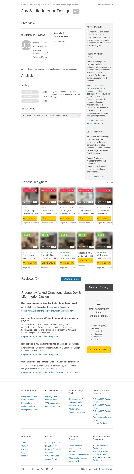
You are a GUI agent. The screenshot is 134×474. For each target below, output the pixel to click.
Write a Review (71, 279)
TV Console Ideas (52, 403)
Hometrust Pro (51, 446)
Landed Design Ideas (102, 423)
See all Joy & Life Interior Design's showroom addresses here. (47, 311)
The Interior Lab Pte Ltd (71, 255)
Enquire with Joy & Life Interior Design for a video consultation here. (50, 372)
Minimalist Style (75, 406)
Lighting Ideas (51, 396)
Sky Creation (84, 210)
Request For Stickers (54, 449)
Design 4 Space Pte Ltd (34, 210)
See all (110, 183)
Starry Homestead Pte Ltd (53, 210)
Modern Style (74, 409)
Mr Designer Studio (69, 210)
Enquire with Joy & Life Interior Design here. (40, 336)
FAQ (23, 452)
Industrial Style (75, 402)
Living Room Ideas (29, 396)
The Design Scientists (33, 255)
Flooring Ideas (51, 400)
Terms (101, 469)
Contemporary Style (77, 399)
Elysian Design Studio (107, 210)
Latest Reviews (75, 445)
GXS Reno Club (52, 456)
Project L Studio (48, 255)
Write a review (75, 461)
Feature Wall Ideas (53, 406)
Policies (24, 449)
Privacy (109, 469)
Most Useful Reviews (78, 458)
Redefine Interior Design (90, 253)
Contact (24, 446)
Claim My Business (53, 443)
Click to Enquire (30, 218)
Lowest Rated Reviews (79, 455)
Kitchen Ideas (27, 403)
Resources (26, 456)
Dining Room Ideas (29, 410)
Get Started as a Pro (96, 177)
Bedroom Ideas (27, 400)
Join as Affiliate (51, 459)
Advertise (49, 452)
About (23, 443)
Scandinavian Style (77, 412)
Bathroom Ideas (28, 406)
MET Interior (103, 255)
